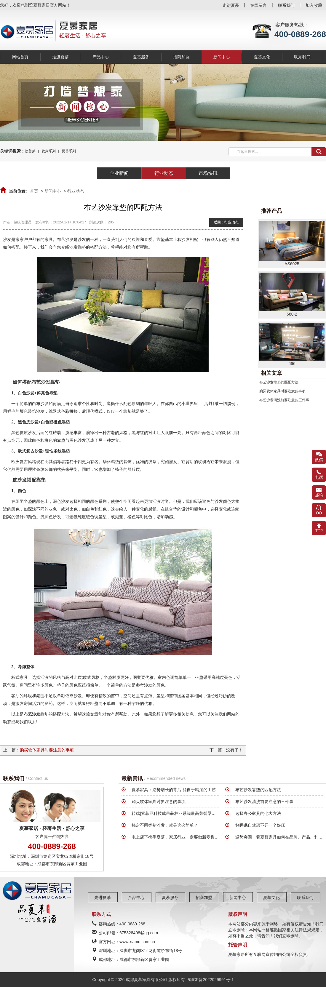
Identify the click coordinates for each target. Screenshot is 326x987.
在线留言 (258, 5)
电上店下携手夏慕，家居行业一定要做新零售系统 (177, 837)
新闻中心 (221, 57)
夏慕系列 (69, 151)
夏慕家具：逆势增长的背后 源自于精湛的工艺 (174, 789)
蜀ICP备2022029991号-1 (211, 979)
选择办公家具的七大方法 (258, 813)
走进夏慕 (231, 5)
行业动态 (75, 191)
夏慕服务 (141, 57)
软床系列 (48, 151)
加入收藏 (314, 5)
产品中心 (100, 57)
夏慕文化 (262, 57)
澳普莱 (30, 151)
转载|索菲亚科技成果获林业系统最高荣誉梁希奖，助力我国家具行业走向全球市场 (207, 813)
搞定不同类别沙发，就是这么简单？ (165, 825)
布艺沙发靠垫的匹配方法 (278, 382)
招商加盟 (181, 57)
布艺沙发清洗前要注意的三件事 (284, 400)
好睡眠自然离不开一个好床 (260, 825)
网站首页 (20, 57)
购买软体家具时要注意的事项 (47, 750)
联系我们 (286, 5)
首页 (34, 191)
